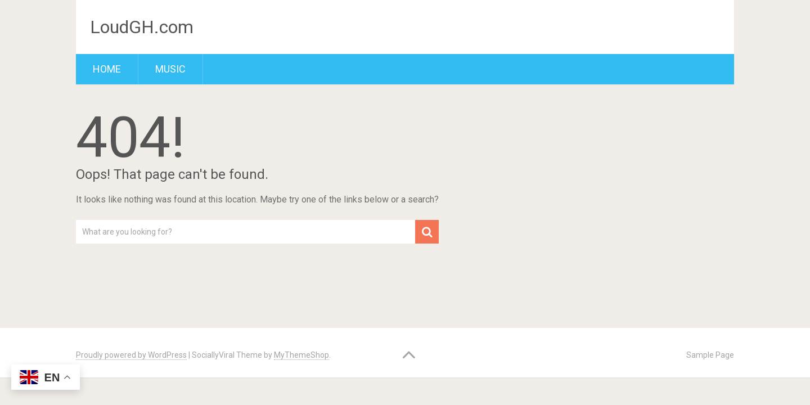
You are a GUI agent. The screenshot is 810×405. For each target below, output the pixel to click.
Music (170, 69)
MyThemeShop (301, 354)
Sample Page (710, 354)
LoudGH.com (142, 27)
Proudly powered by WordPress (131, 354)
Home (107, 69)
